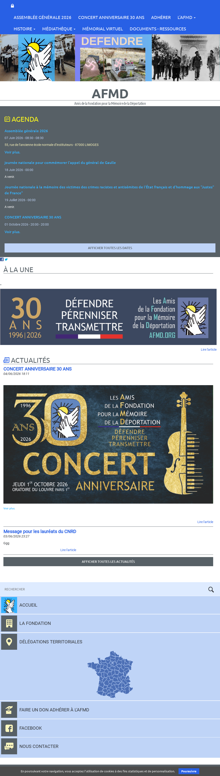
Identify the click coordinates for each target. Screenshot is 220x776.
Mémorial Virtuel (102, 28)
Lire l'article (209, 349)
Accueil (28, 605)
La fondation (35, 623)
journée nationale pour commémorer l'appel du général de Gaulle (60, 162)
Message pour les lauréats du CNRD (39, 531)
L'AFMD (187, 17)
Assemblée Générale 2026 (42, 17)
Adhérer (161, 17)
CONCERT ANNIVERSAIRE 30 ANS (111, 17)
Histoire (24, 28)
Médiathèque (58, 28)
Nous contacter (38, 746)
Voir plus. (9, 508)
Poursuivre (189, 771)
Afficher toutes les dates (110, 248)
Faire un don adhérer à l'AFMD (54, 710)
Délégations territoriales (50, 641)
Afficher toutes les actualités (108, 561)
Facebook (30, 728)
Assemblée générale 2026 (26, 130)
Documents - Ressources (158, 28)
